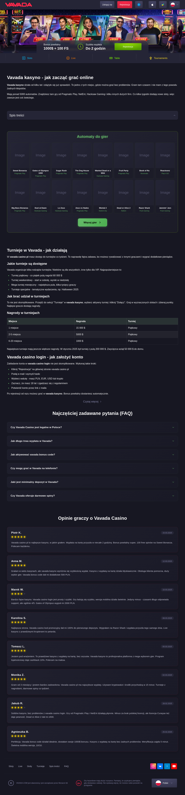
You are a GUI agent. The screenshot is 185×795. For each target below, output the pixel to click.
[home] (18, 5)
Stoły (30, 769)
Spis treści (55, 769)
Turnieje (41, 769)
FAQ (68, 769)
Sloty (11, 769)
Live (20, 769)
